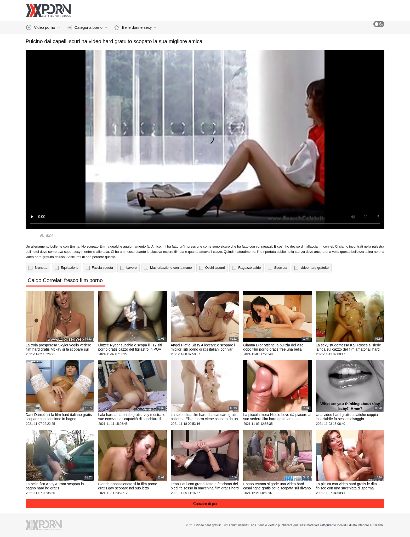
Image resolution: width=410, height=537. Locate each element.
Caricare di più (205, 503)
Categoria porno (87, 27)
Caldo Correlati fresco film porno (65, 280)
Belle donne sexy (135, 27)
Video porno (43, 27)
